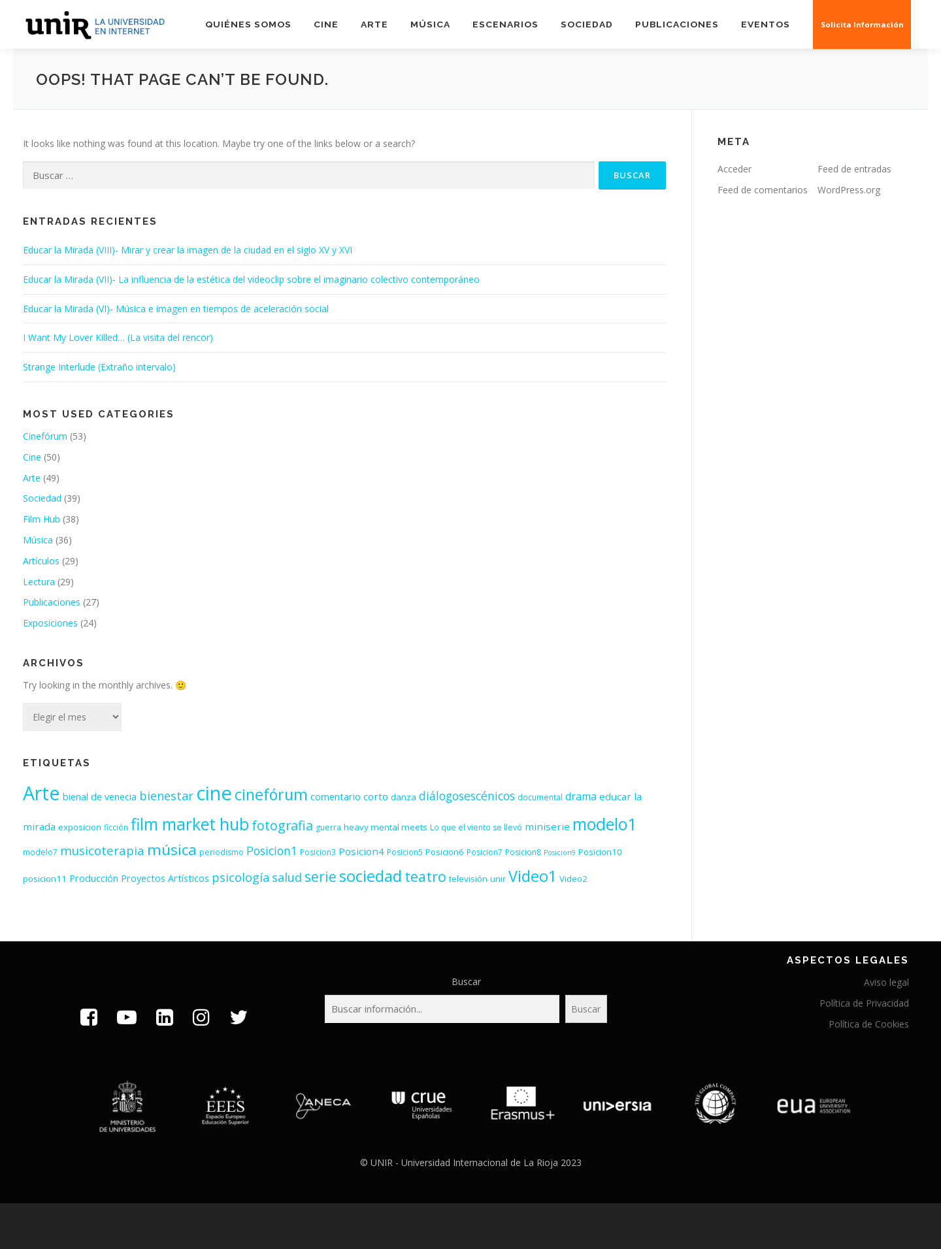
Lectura (39, 582)
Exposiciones (50, 623)
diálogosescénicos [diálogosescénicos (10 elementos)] (467, 795)
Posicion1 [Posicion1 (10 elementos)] (271, 850)
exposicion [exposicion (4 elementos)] (79, 827)
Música (430, 24)
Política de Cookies (869, 1024)
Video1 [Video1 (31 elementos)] (532, 876)
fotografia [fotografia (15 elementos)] (282, 825)
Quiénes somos (248, 24)
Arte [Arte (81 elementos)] (41, 792)
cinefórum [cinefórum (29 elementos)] (271, 794)
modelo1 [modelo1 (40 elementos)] (604, 824)
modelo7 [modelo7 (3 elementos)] (40, 852)
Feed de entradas (854, 169)
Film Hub (41, 519)
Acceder (734, 169)
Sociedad (587, 24)
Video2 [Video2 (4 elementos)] (573, 878)
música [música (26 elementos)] (172, 849)
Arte (374, 24)
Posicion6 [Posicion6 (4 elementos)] (444, 852)
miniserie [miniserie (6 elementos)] (547, 826)
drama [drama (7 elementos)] (581, 796)
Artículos (41, 561)
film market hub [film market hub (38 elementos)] (190, 824)
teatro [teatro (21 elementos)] (425, 876)
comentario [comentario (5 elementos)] (335, 796)
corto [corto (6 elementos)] (375, 796)
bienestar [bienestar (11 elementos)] (166, 795)
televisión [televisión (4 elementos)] (468, 878)
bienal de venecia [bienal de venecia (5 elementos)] (100, 796)
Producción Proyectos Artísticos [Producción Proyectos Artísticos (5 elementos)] (139, 878)
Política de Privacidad (864, 1003)
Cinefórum (45, 436)
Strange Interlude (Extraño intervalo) (99, 367)
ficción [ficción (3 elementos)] (116, 827)
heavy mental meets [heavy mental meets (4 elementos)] (385, 827)
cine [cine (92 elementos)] (214, 793)
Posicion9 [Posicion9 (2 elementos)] (560, 852)
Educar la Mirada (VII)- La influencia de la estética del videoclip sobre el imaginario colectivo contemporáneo (251, 279)
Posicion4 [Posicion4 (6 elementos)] (361, 851)
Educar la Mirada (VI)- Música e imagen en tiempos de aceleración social (176, 308)
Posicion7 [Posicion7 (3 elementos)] (485, 852)
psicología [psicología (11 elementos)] (240, 877)
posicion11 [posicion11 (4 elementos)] (45, 878)
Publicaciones (677, 24)
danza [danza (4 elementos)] (403, 797)
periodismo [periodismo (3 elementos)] (221, 852)
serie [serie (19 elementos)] (321, 877)
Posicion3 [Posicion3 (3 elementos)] (318, 852)
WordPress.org (848, 190)
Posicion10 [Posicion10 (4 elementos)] (600, 852)
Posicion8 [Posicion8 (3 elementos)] (523, 852)
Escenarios (505, 24)
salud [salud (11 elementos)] (287, 877)
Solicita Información (862, 24)
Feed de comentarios (763, 190)
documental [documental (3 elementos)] (540, 797)
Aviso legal (886, 982)
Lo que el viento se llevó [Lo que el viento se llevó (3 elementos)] (476, 827)
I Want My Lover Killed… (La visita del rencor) (118, 337)
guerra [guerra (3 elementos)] (328, 827)
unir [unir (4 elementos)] (498, 878)
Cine (326, 24)
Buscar (466, 981)
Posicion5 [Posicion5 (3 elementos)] (405, 852)
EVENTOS (766, 24)
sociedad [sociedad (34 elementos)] (370, 875)
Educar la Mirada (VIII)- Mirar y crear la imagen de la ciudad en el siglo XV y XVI (187, 250)
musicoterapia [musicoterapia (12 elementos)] (102, 850)
